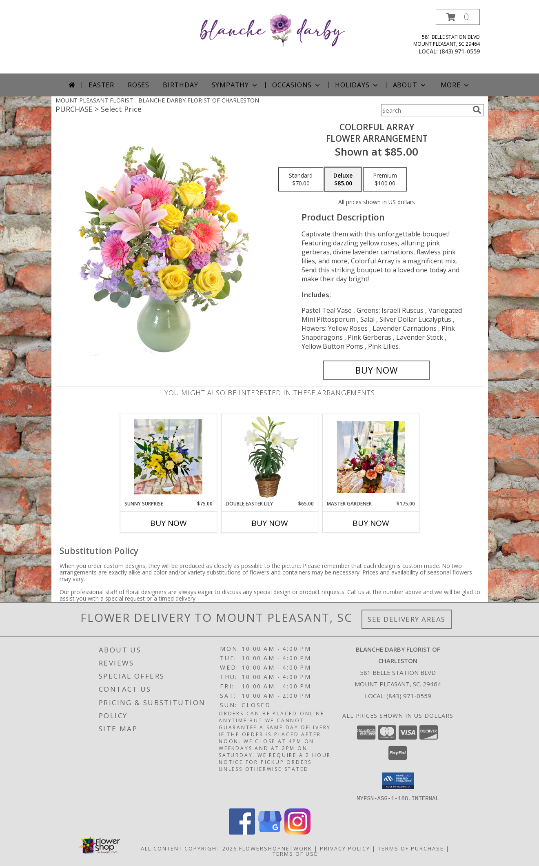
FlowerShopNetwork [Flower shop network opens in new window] (275, 848)
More (455, 84)
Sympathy (235, 84)
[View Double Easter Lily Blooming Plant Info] (269, 457)
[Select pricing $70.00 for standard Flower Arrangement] (301, 179)
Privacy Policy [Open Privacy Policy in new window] (345, 848)
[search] (477, 109)
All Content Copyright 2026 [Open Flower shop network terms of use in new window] (189, 848)
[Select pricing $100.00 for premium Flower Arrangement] (385, 179)
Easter (101, 84)
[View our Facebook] (242, 832)
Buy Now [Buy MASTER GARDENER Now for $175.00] (371, 523)
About (410, 84)
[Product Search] (425, 110)
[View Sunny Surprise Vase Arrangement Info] (168, 456)
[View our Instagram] (297, 832)
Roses (138, 84)
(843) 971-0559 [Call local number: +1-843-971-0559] (459, 51)
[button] (458, 17)
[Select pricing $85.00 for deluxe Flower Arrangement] (343, 179)
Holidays (357, 84)
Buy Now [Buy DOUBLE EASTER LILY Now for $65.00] (269, 523)
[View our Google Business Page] (270, 832)
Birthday (180, 84)
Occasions (297, 84)
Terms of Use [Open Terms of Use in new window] (295, 853)
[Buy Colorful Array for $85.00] (376, 370)
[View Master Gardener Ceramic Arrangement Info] (371, 457)
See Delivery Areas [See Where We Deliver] (407, 619)
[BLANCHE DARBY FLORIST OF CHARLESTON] (272, 29)
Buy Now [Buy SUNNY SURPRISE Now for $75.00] (168, 523)
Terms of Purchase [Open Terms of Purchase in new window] (411, 848)
